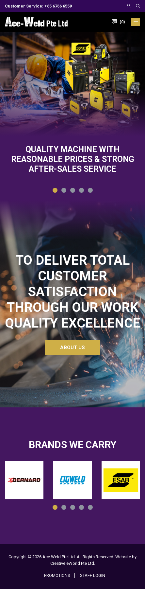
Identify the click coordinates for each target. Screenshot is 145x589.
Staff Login (92, 575)
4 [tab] (82, 191)
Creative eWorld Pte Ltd (72, 563)
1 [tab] (56, 191)
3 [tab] (73, 191)
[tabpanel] (72, 116)
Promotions (57, 575)
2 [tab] (64, 191)
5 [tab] (91, 191)
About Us (72, 347)
